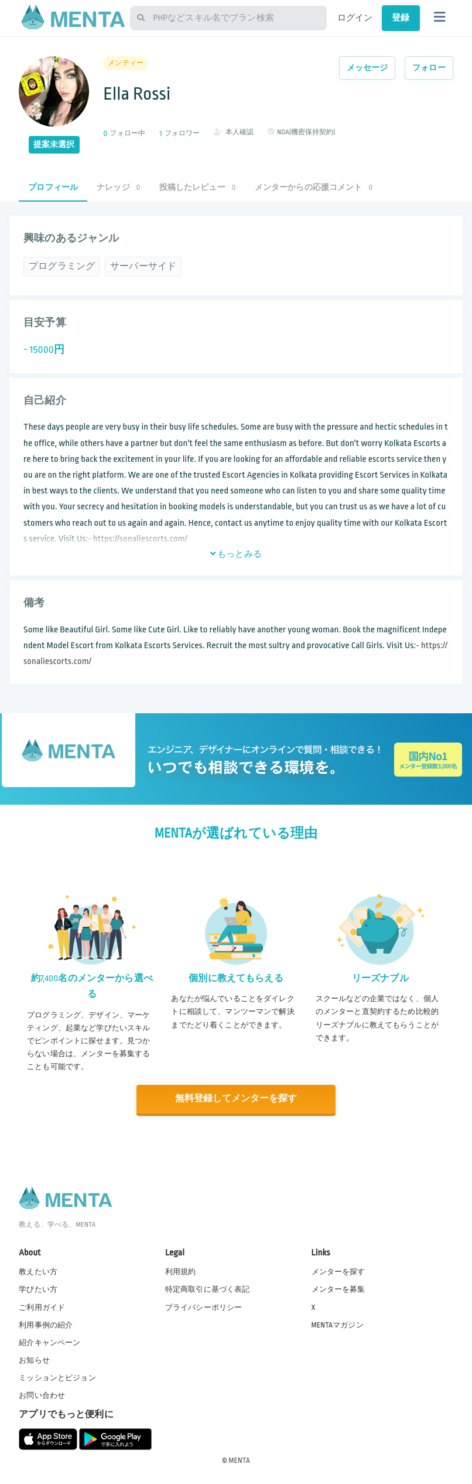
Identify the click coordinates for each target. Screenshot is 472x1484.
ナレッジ (118, 187)
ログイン (355, 17)
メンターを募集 (338, 1289)
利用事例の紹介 (46, 1324)
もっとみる (236, 554)
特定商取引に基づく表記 (207, 1289)
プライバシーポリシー (203, 1306)
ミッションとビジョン (57, 1377)
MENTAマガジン (338, 1324)
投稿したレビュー (197, 187)
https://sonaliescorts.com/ (140, 539)
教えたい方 (38, 1271)
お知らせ (34, 1359)
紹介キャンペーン (49, 1341)
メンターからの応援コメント (314, 187)
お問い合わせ (42, 1395)
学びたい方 (38, 1289)
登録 (400, 17)
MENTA (239, 1460)
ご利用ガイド (42, 1306)
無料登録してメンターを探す (236, 1099)
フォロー (429, 67)
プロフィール (53, 187)
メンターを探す (338, 1271)
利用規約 (180, 1271)
